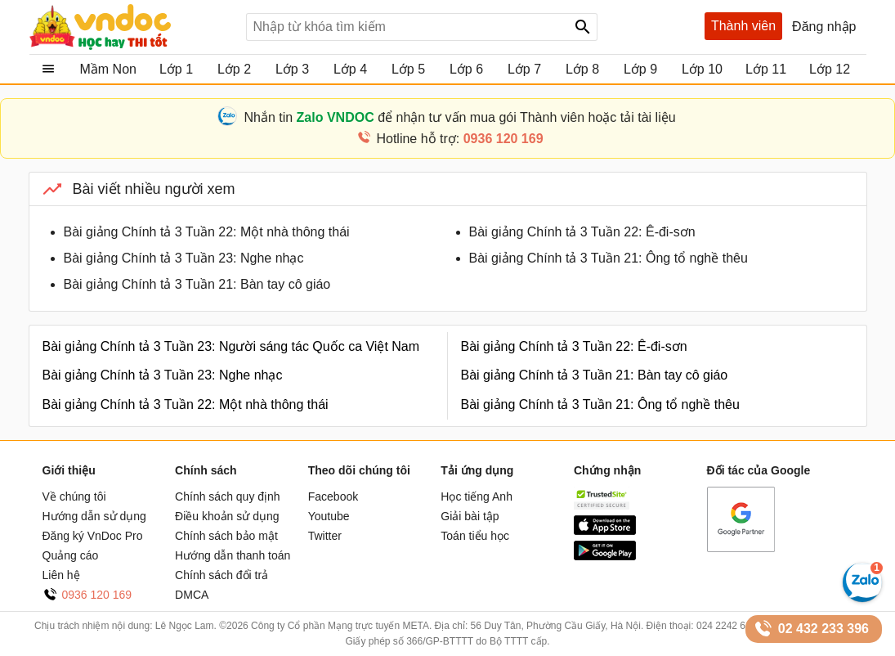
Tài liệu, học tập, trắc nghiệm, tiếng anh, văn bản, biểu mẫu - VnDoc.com (131, 27)
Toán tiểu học (475, 535)
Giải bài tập (470, 516)
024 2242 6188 (729, 625)
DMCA (191, 594)
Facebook (333, 496)
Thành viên (743, 26)
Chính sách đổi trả (221, 575)
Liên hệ (61, 575)
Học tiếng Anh (476, 496)
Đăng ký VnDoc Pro (93, 535)
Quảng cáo (71, 555)
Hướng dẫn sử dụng (94, 516)
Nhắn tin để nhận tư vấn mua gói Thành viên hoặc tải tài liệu (459, 117)
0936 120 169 (97, 594)
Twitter (325, 535)
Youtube (329, 516)
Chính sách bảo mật (226, 535)
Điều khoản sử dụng (227, 516)
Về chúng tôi (74, 496)
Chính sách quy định (227, 496)
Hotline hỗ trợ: (459, 139)
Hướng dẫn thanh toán (232, 555)
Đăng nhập (824, 27)
